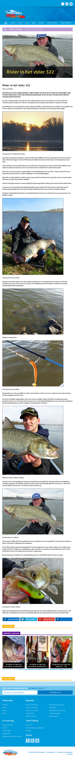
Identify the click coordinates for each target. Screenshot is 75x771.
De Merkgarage (68, 765)
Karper (20, 23)
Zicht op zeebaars (32, 720)
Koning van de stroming (57, 723)
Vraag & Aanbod (65, 23)
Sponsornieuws (7, 738)
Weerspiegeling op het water (12, 749)
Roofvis (13, 23)
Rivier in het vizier (16, 29)
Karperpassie (53, 729)
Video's (4, 741)
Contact (28, 743)
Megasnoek (6, 746)
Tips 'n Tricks (30, 726)
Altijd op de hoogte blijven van (23, 701)
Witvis (34, 23)
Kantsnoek (52, 720)
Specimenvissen (31, 729)
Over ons (29, 738)
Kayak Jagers (6, 743)
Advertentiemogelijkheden (35, 741)
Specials (41, 23)
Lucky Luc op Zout (32, 723)
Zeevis (27, 23)
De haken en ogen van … (57, 718)
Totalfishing (40, 765)
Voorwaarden (51, 765)
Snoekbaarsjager (55, 726)
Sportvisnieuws (52, 23)
